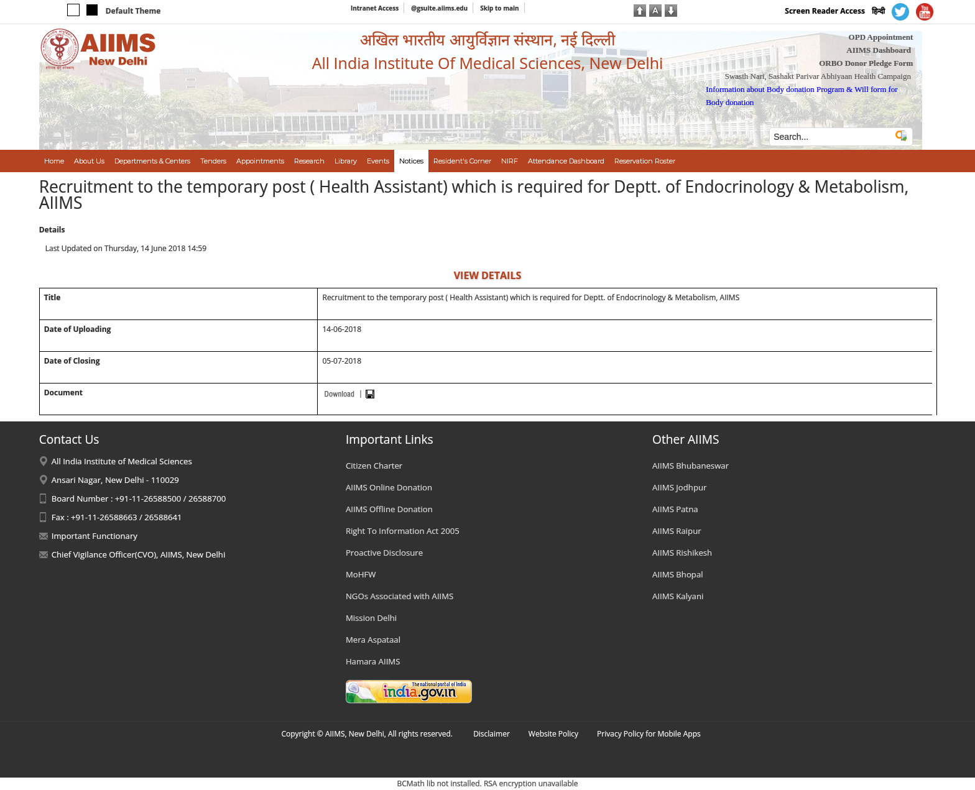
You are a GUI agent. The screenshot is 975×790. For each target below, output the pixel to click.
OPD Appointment (881, 37)
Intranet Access (375, 8)
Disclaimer (491, 733)
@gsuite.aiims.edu (439, 8)
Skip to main (499, 8)
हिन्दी (878, 11)
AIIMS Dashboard (878, 50)
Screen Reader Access (825, 11)
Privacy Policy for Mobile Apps (649, 733)
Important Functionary (94, 535)
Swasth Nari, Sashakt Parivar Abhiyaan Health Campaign (818, 76)
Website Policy (553, 733)
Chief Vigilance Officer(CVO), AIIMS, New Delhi (139, 554)
